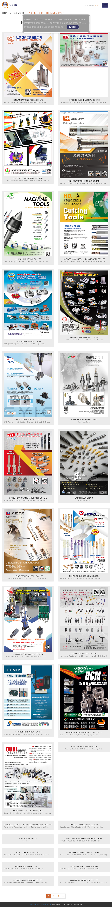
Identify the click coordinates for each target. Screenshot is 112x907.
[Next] (63, 896)
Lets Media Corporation (40, 904)
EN (96, 5)
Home (5, 13)
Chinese (89, 5)
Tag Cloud (18, 13)
